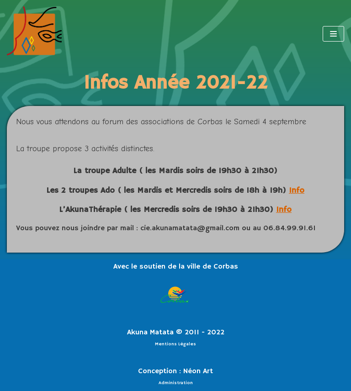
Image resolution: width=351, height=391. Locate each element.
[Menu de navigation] (333, 34)
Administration (176, 383)
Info (296, 190)
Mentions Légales (175, 344)
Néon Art (198, 371)
